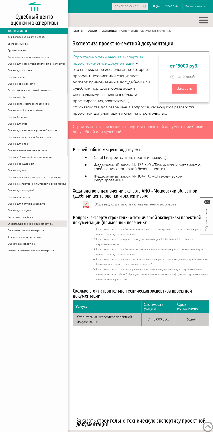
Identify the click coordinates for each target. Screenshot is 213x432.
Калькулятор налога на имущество (28, 57)
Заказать (184, 89)
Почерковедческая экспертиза (26, 230)
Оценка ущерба (17, 97)
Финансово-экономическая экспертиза (31, 250)
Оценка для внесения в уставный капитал (32, 130)
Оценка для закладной (21, 190)
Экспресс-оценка (18, 43)
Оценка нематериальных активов (27, 150)
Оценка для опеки (18, 143)
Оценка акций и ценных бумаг (25, 110)
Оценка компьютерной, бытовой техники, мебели (37, 183)
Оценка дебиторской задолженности (30, 157)
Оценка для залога (19, 197)
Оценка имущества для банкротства (29, 137)
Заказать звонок (195, 6)
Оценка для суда (17, 123)
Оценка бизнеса (17, 117)
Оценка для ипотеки (20, 70)
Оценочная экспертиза (21, 243)
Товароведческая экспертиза (25, 237)
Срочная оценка (17, 50)
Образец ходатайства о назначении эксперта (135, 204)
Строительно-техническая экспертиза (30, 223)
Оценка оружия (17, 170)
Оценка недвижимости (21, 83)
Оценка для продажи (20, 210)
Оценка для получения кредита (26, 203)
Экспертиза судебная (20, 217)
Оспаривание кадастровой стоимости (30, 90)
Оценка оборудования (21, 163)
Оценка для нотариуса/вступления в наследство (37, 63)
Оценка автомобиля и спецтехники (29, 103)
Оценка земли (16, 77)
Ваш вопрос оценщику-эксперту (26, 37)
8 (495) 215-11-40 (166, 6)
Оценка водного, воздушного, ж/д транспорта (35, 177)
